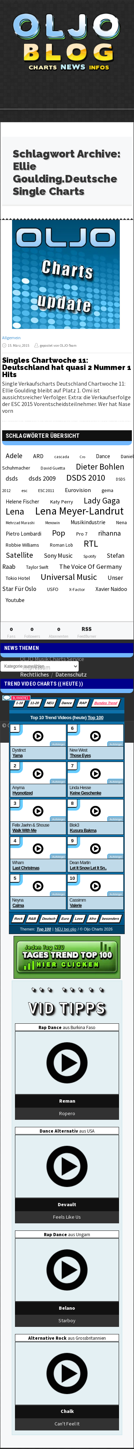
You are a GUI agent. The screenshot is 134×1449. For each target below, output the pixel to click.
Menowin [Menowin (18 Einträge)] (52, 522)
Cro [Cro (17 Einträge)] (82, 457)
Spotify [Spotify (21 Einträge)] (89, 556)
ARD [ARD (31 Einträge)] (38, 456)
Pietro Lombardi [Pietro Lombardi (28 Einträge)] (23, 533)
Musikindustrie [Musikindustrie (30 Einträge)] (88, 522)
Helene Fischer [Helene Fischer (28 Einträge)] (22, 501)
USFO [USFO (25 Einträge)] (52, 589)
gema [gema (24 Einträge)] (107, 490)
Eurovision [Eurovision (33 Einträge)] (78, 489)
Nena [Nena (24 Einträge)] (121, 523)
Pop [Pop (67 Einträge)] (58, 533)
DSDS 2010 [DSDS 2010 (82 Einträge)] (85, 477)
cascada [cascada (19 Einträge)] (61, 456)
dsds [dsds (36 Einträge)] (12, 478)
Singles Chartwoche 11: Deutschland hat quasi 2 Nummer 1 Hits (66, 367)
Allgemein (11, 337)
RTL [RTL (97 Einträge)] (91, 543)
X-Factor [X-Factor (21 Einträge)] (77, 589)
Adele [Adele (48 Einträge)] (14, 455)
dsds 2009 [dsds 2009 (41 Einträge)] (42, 478)
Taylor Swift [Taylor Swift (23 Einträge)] (37, 567)
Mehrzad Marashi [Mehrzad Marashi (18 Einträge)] (20, 522)
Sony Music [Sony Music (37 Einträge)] (58, 556)
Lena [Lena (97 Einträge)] (15, 511)
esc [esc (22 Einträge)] (24, 490)
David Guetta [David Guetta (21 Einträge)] (53, 468)
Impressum (36, 666)
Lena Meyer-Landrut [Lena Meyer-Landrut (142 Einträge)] (79, 510)
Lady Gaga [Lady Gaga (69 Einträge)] (102, 500)
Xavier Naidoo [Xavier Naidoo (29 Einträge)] (111, 589)
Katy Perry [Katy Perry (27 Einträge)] (61, 501)
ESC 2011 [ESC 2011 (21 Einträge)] (46, 490)
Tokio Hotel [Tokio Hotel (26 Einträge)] (18, 578)
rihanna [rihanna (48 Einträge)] (109, 533)
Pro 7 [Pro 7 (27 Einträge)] (81, 534)
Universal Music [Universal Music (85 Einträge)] (69, 576)
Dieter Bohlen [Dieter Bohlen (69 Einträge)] (100, 466)
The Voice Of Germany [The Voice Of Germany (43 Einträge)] (90, 566)
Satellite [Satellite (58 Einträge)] (19, 555)
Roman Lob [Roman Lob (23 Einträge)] (61, 545)
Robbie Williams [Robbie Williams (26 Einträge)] (22, 545)
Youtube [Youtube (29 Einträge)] (15, 600)
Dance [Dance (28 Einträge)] (103, 456)
